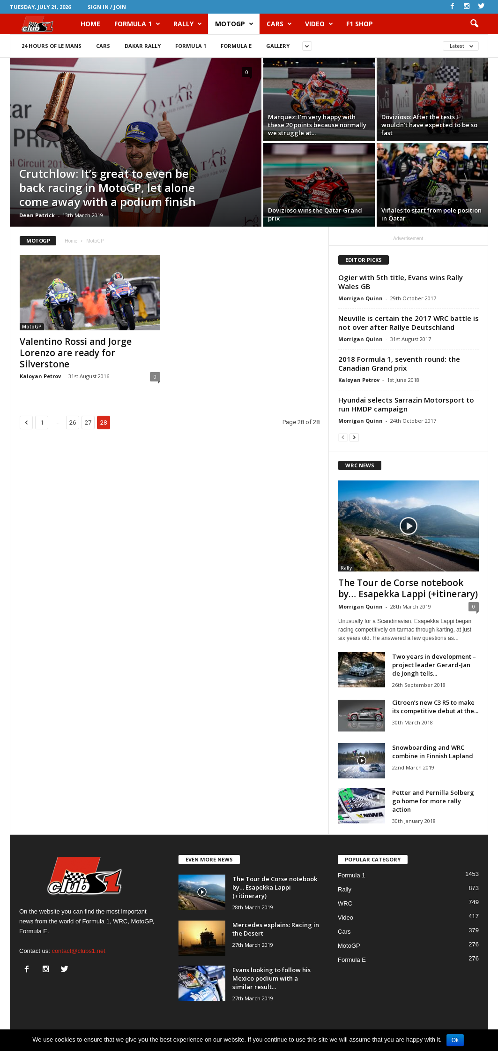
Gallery (278, 45)
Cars (279, 24)
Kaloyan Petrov (40, 376)
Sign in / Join (107, 6)
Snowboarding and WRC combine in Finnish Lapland (432, 751)
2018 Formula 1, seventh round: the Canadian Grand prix (399, 363)
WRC (345, 903)
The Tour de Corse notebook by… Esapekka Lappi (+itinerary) (408, 588)
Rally (187, 24)
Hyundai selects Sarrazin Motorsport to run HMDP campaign (406, 404)
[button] (474, 24)
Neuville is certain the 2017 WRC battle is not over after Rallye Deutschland (408, 322)
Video (319, 24)
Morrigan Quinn (360, 298)
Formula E (236, 45)
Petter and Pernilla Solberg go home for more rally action (433, 801)
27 (88, 422)
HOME (90, 23)
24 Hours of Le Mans (52, 45)
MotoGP (234, 24)
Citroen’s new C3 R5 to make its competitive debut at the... (435, 706)
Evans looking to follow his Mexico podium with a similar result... (271, 978)
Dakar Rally (143, 45)
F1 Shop (359, 23)
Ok (455, 1040)
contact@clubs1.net (78, 950)
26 (72, 422)
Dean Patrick (37, 215)
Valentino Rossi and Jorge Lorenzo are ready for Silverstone (76, 352)
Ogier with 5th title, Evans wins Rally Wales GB (400, 282)
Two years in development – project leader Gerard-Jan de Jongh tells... (434, 665)
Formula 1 (137, 24)
